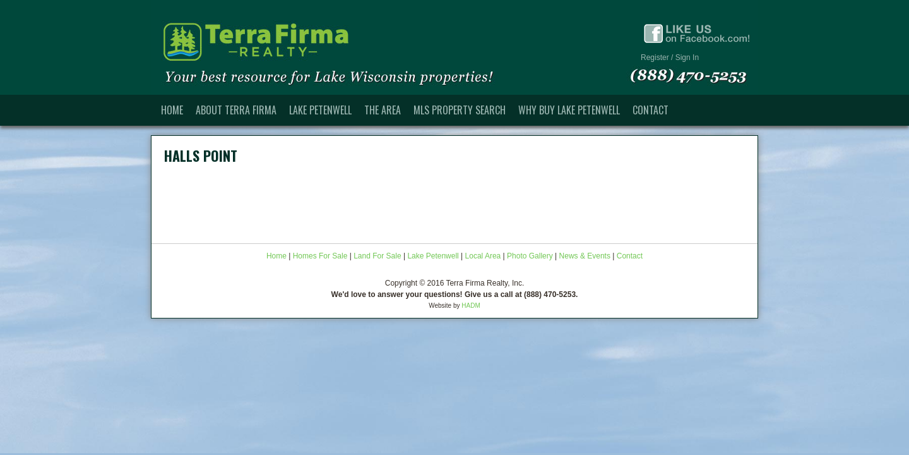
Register (655, 57)
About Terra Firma (236, 110)
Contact (650, 110)
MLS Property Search (459, 110)
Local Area (483, 256)
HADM (470, 305)
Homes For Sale (320, 256)
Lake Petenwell (320, 110)
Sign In (687, 57)
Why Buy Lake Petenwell (569, 110)
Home (172, 110)
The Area (382, 110)
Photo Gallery (530, 256)
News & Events (584, 256)
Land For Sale (377, 256)
